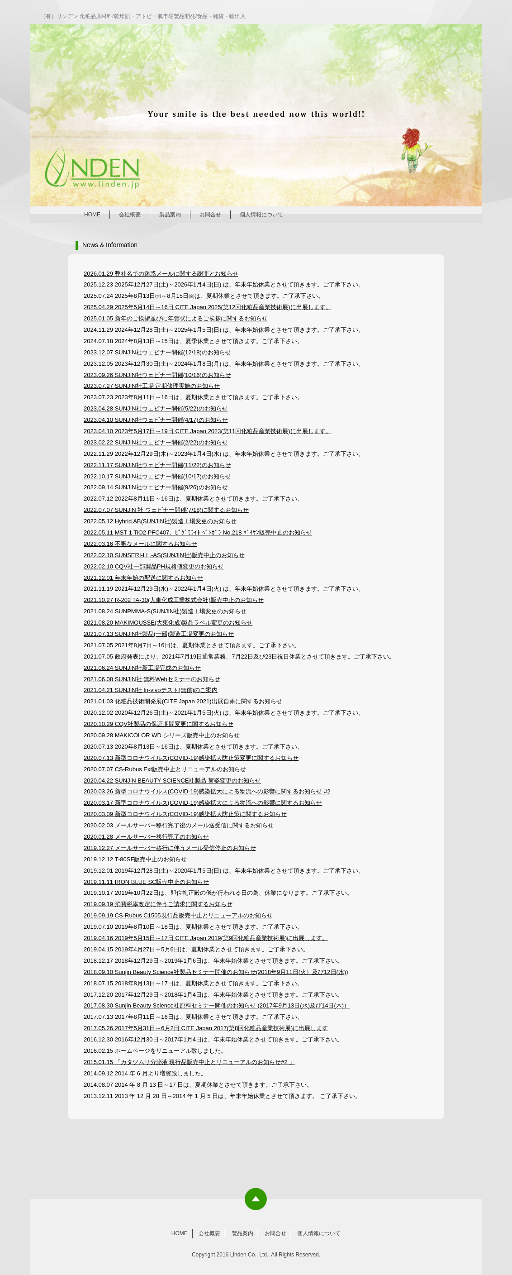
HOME (92, 214)
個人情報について (261, 214)
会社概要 (130, 214)
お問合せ (210, 214)
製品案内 (170, 214)
